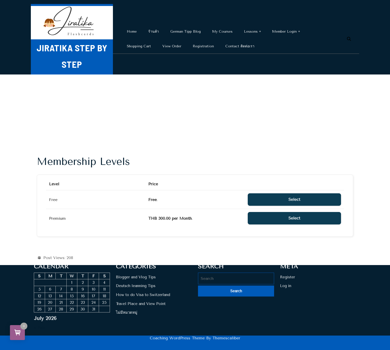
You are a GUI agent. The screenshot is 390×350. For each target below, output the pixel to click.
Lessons (251, 31)
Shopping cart (139, 46)
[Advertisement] (195, 112)
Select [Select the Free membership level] (294, 199)
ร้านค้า (153, 31)
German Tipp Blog (185, 31)
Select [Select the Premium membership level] (294, 218)
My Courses (222, 31)
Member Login (284, 31)
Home (132, 31)
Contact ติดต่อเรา (239, 46)
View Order (171, 46)
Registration (203, 46)
